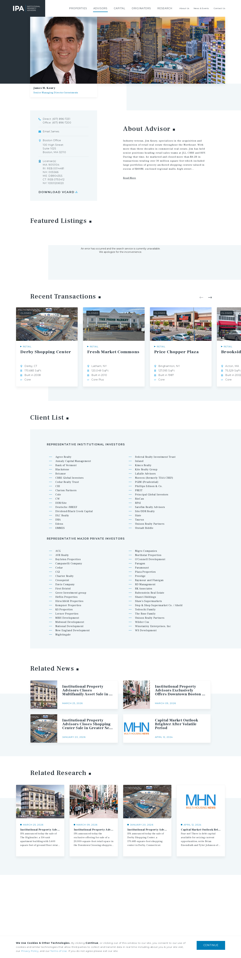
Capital (119, 8)
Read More (129, 178)
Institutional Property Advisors (26, 8)
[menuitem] (78, 8)
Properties (78, 8)
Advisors (100, 8)
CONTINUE (210, 945)
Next (210, 297)
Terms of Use (58, 950)
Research (164, 8)
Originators (141, 8)
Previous (201, 297)
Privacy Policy (29, 950)
